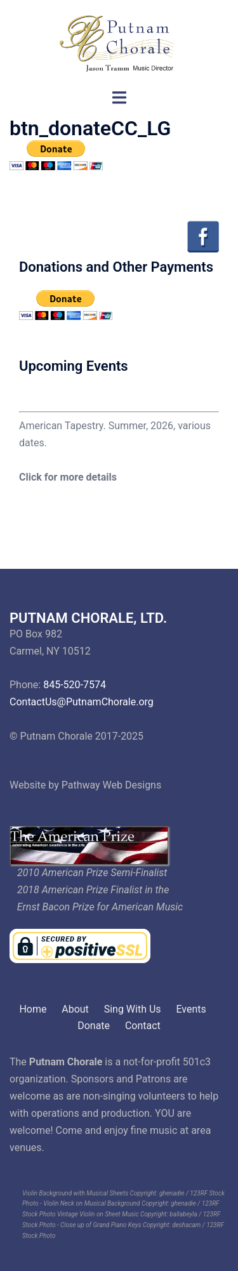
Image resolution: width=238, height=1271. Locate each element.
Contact (143, 1026)
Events (191, 1009)
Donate (93, 1026)
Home (32, 1009)
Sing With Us (132, 1009)
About (75, 1009)
